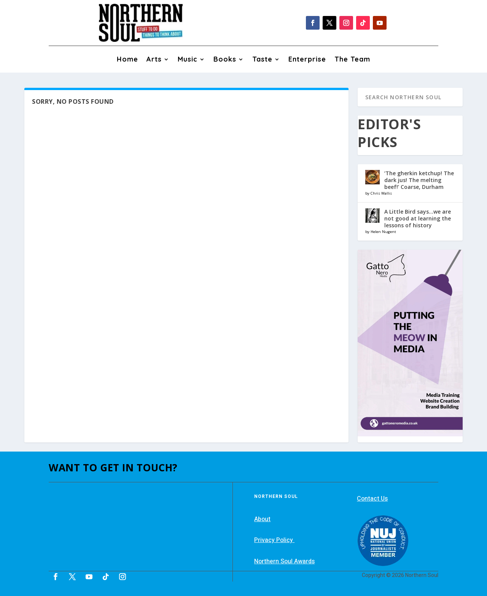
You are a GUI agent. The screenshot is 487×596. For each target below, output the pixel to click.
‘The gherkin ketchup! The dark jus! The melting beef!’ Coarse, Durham (419, 180)
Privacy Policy (274, 540)
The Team (352, 60)
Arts (154, 60)
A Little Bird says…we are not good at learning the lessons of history (417, 218)
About (262, 519)
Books (224, 60)
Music (187, 60)
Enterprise (307, 60)
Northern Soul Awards (284, 561)
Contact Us (372, 498)
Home (127, 60)
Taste (262, 60)
